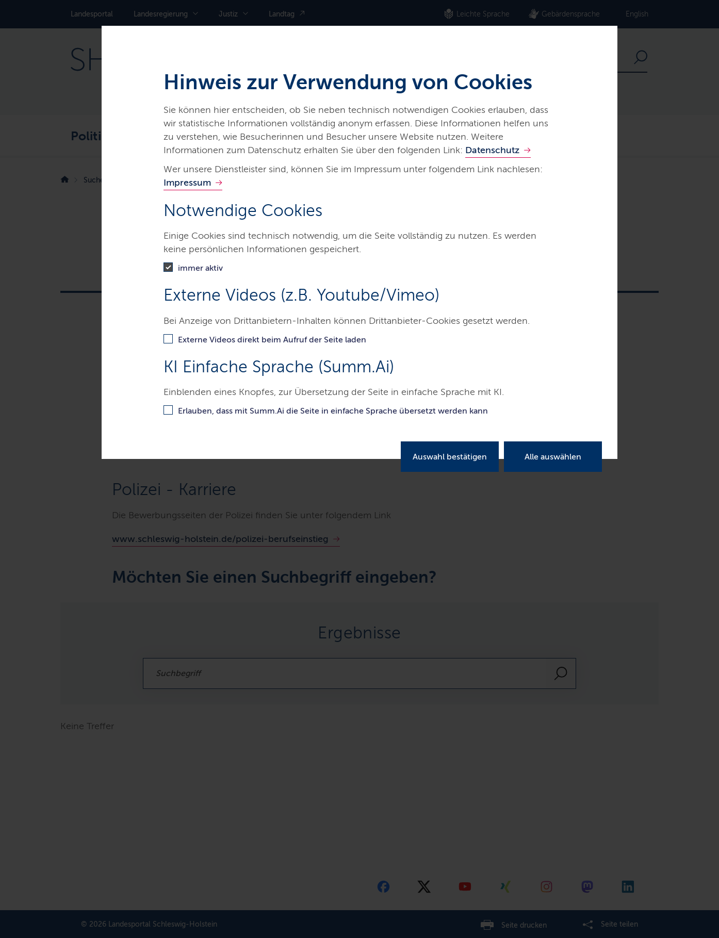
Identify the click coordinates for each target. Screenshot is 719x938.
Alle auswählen (553, 457)
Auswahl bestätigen (450, 457)
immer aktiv (200, 268)
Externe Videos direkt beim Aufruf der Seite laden (272, 339)
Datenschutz (492, 150)
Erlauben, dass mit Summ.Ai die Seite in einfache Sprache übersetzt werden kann (333, 411)
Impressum (187, 182)
